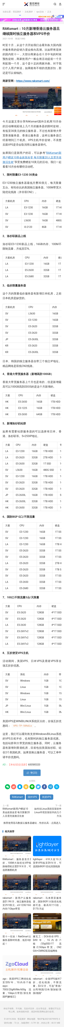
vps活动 (40, 12)
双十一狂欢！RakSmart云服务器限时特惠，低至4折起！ (17, 940)
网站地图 (31, 1019)
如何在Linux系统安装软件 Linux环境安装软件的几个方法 (47, 812)
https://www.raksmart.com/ (33, 81)
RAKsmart (17, 797)
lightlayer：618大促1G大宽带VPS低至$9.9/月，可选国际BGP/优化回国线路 (47, 863)
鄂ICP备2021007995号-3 (48, 1019)
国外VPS (32, 797)
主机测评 (29, 12)
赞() (32, 772)
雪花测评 (32, 4)
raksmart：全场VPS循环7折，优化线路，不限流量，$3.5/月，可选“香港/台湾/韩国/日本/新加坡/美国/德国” (47, 985)
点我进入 (56, 823)
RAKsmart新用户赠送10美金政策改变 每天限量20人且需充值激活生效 (32, 157)
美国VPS (46, 797)
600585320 (34, 764)
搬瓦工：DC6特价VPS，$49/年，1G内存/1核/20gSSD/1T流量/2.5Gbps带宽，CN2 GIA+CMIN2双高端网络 (47, 943)
